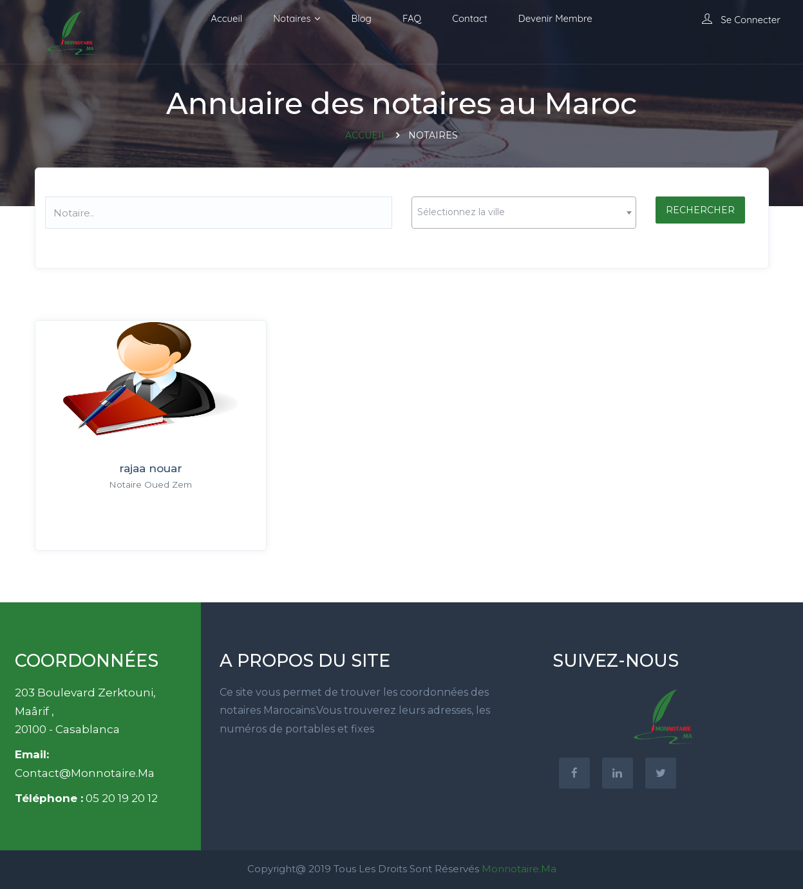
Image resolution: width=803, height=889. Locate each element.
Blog (362, 18)
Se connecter (741, 20)
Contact (469, 18)
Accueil (226, 18)
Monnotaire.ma (519, 869)
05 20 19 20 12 (122, 798)
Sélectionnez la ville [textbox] (461, 212)
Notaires (291, 18)
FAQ (411, 18)
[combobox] (523, 212)
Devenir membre (555, 18)
